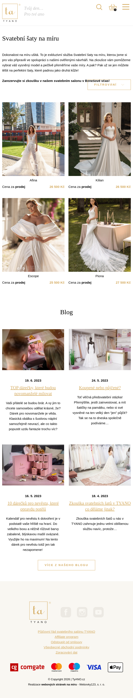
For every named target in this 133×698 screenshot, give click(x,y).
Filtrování (109, 84)
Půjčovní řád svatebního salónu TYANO (66, 631)
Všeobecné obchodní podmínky (66, 647)
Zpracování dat (66, 652)
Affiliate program (66, 637)
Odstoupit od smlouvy (66, 642)
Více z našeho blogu (66, 565)
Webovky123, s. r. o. (92, 684)
